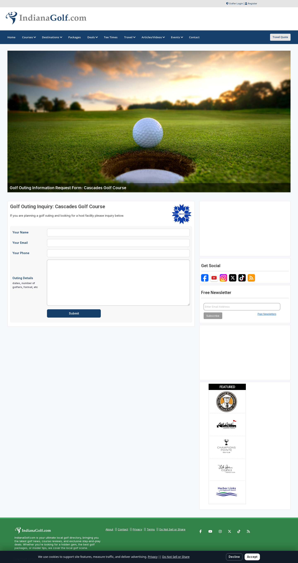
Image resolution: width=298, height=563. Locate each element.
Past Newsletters (267, 314)
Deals (92, 37)
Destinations (52, 37)
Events (176, 37)
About (109, 529)
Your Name (20, 232)
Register (252, 3)
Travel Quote (280, 37)
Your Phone (20, 253)
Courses (28, 37)
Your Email (20, 242)
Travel (129, 37)
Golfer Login (236, 3)
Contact (123, 529)
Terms (151, 529)
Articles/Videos (153, 37)
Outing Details (28, 282)
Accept (252, 556)
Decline (234, 556)
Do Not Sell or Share (172, 529)
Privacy (137, 529)
